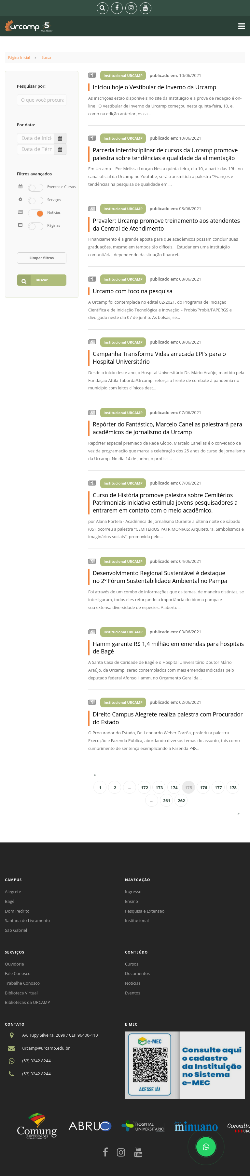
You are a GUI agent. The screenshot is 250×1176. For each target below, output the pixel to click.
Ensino (131, 901)
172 (144, 787)
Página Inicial (19, 57)
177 (218, 787)
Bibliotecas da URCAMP (27, 1002)
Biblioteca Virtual (21, 993)
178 (233, 787)
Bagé (10, 901)
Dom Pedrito (17, 911)
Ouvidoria (14, 964)
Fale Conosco (18, 973)
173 (159, 787)
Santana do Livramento (27, 920)
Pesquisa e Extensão (144, 911)
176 (203, 787)
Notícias (133, 983)
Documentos (137, 973)
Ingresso (133, 891)
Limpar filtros (42, 257)
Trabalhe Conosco (22, 983)
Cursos (131, 964)
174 (174, 787)
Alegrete (13, 891)
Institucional (137, 920)
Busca (46, 57)
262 (181, 800)
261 (166, 800)
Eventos (132, 993)
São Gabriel (16, 930)
